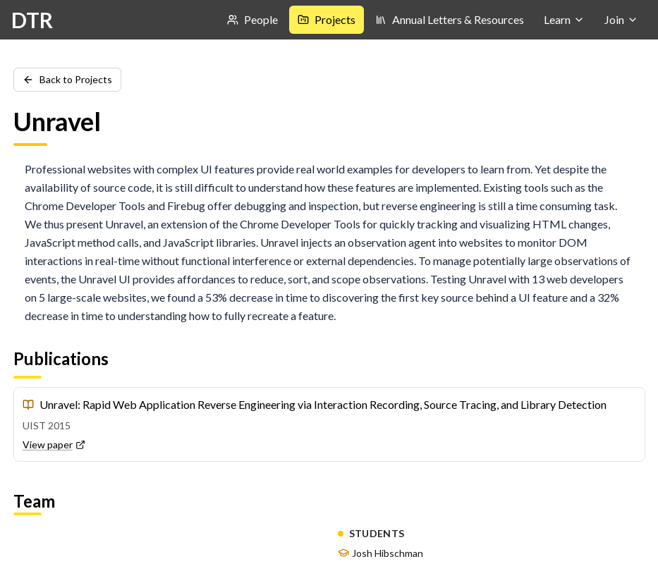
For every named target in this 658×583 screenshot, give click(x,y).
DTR (32, 19)
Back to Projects (67, 79)
